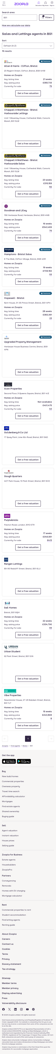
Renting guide (8, 925)
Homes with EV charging (13, 891)
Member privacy (10, 988)
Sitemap (6, 978)
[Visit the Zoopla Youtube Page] (27, 1009)
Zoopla (5, 746)
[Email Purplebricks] (28, 547)
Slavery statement (11, 964)
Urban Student (12, 651)
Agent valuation (9, 830)
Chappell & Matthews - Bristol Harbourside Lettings (21, 111)
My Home (45, 3)
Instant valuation (10, 835)
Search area (8, 12)
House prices (8, 840)
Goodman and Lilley (15, 210)
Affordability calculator (13, 796)
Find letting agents (11, 920)
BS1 (31, 746)
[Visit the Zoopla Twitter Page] (9, 1009)
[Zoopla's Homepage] (21, 4)
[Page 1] (28, 739)
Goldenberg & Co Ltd (16, 432)
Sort (4, 40)
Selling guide (8, 845)
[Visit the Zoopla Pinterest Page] (33, 1009)
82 (50, 187)
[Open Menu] (4, 4)
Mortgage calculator (12, 896)
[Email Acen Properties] (28, 416)
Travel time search (10, 791)
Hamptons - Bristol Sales (18, 254)
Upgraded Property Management (22, 341)
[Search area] (19, 18)
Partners (6, 876)
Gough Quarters (13, 476)
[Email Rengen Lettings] (28, 591)
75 (50, 86)
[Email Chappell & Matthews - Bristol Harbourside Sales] (28, 194)
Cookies (6, 949)
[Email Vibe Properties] (28, 726)
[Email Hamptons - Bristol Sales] (28, 282)
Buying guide (8, 816)
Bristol (25, 746)
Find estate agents (11, 806)
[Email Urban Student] (28, 679)
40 (50, 409)
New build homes (10, 776)
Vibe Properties (12, 695)
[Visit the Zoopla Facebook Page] (3, 1009)
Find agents (15, 746)
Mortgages (7, 801)
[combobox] (19, 16)
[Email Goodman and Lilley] (28, 238)
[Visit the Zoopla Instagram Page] (21, 1009)
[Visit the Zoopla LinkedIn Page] (15, 1009)
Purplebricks (11, 519)
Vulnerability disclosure (14, 1003)
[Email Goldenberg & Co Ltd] (28, 460)
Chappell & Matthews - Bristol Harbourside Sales (21, 161)
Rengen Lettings (13, 563)
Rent (4, 905)
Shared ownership (10, 811)
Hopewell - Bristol (14, 297)
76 (50, 231)
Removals (6, 886)
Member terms (9, 983)
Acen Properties (13, 388)
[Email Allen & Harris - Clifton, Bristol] (28, 93)
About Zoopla (9, 934)
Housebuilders (9, 865)
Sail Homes (11, 607)
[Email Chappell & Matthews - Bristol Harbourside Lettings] (28, 144)
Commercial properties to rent (16, 910)
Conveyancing (9, 881)
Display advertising (12, 993)
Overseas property (11, 786)
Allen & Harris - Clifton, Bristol (21, 65)
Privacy (6, 959)
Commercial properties (13, 781)
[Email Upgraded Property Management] (28, 372)
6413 (49, 540)
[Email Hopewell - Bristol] (28, 325)
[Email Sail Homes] (28, 635)
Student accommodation (14, 915)
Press (4, 998)
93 (50, 628)
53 (50, 274)
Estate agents (8, 860)
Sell (4, 825)
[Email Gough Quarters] (28, 504)
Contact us (7, 944)
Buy (4, 771)
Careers (6, 939)
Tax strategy (8, 969)
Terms (5, 954)
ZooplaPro (7, 870)
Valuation (38, 3)
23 (50, 318)
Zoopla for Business (12, 855)
